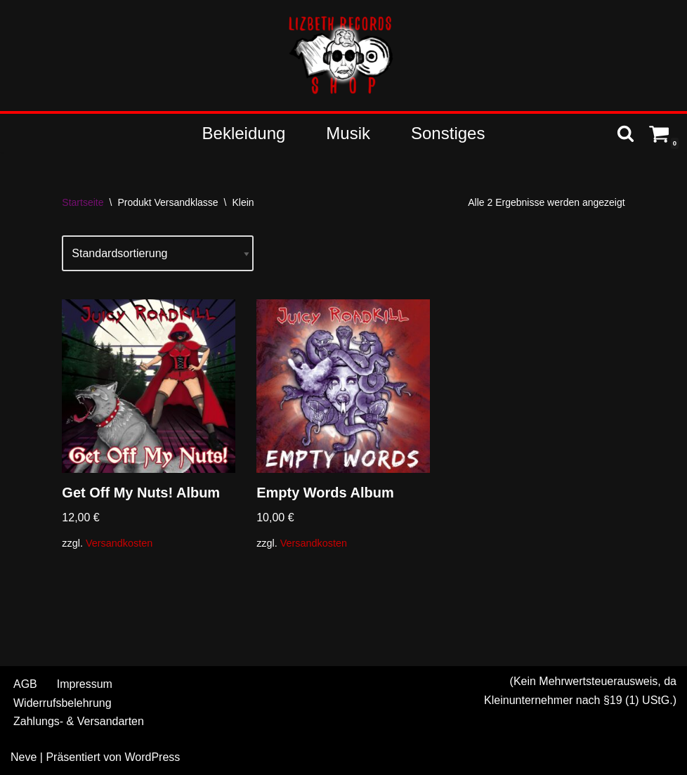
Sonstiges (448, 133)
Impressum (84, 684)
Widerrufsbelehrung (62, 703)
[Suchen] (625, 133)
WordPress (152, 757)
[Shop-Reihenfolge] (158, 253)
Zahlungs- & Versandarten (78, 721)
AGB (25, 684)
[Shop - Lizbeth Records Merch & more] (343, 55)
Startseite (82, 202)
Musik (348, 133)
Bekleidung (244, 133)
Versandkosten (119, 543)
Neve (24, 757)
